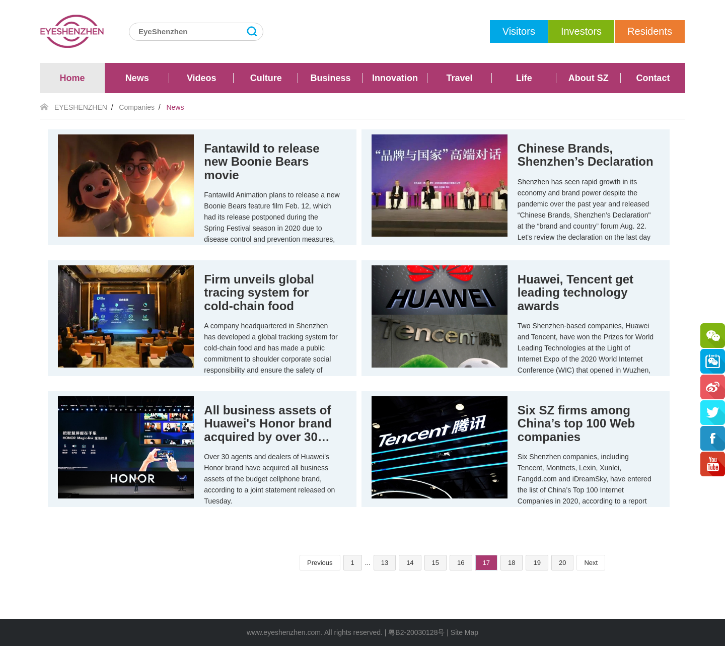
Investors (581, 31)
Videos (201, 78)
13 (384, 562)
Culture (266, 78)
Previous (320, 562)
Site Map (464, 632)
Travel (460, 78)
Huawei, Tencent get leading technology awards (575, 292)
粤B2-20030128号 (416, 632)
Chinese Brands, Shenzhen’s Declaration (586, 154)
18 (511, 562)
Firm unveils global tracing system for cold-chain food (259, 292)
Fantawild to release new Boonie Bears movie (261, 161)
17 (486, 562)
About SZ (588, 78)
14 (409, 562)
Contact (653, 78)
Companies (137, 107)
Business (330, 78)
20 (562, 562)
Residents (649, 31)
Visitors (518, 31)
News (137, 78)
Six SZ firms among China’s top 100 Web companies (576, 423)
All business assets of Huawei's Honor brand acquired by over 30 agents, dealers (268, 430)
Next (591, 562)
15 (435, 562)
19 (536, 562)
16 (460, 562)
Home (72, 78)
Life (524, 78)
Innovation (395, 78)
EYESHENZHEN (80, 107)
